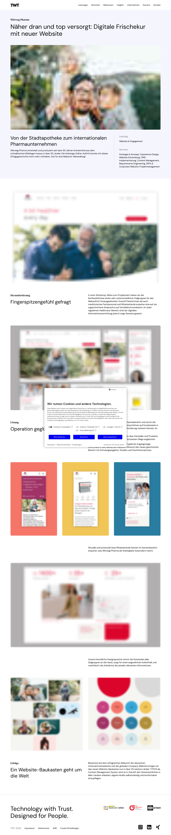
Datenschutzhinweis (64, 445)
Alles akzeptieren (110, 437)
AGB (55, 828)
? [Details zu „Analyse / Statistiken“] (98, 427)
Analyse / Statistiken (87, 427)
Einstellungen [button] (77, 445)
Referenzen (108, 5)
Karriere (146, 5)
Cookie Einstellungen (69, 828)
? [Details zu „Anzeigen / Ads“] (121, 427)
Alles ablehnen (59, 437)
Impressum (30, 828)
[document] (85, 413)
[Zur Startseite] (14, 5)
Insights (120, 5)
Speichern (84, 437)
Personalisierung (85, 430)
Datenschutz (43, 828)
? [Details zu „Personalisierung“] (95, 430)
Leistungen (83, 5)
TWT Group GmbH (82, 420)
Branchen (95, 5)
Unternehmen (133, 5)
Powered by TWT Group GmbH (114, 445)
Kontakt (157, 5)
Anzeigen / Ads (112, 427)
